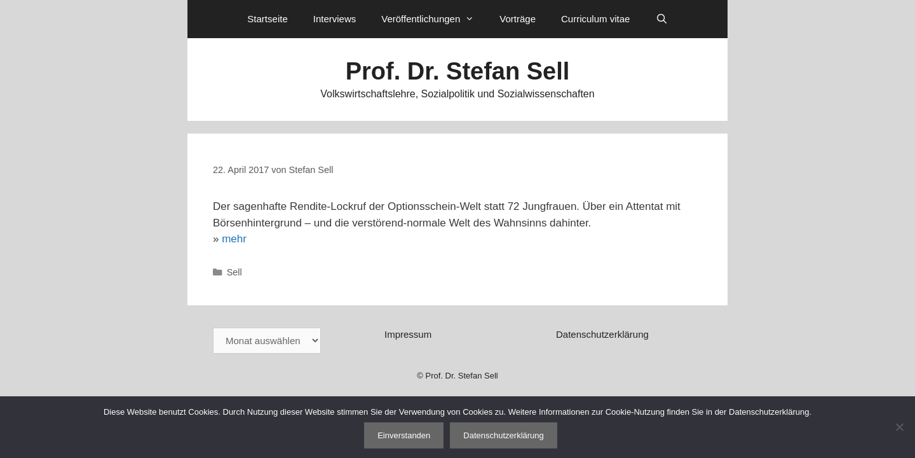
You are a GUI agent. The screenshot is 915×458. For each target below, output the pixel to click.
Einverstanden (403, 435)
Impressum (407, 334)
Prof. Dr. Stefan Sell (458, 71)
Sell (234, 272)
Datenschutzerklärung (602, 334)
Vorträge (517, 18)
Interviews (334, 18)
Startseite (267, 18)
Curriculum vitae (595, 18)
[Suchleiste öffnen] (661, 19)
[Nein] (899, 426)
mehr (234, 239)
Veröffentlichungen (434, 19)
